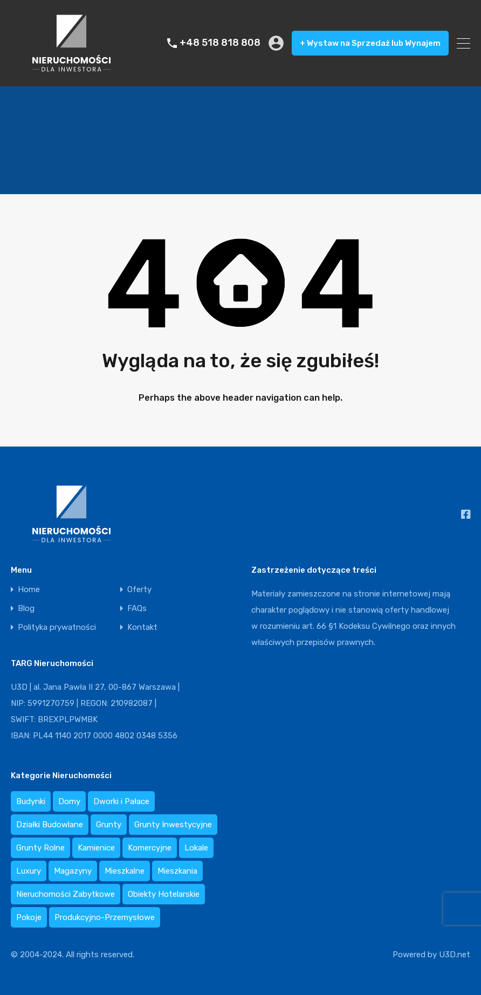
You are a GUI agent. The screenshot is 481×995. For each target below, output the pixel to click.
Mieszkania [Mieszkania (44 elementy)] (177, 871)
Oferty (139, 590)
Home (29, 590)
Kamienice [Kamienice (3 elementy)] (96, 848)
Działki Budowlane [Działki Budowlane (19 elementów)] (49, 824)
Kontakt (142, 627)
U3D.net (454, 954)
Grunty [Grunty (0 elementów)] (108, 824)
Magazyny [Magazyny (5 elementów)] (73, 871)
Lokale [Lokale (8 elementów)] (196, 848)
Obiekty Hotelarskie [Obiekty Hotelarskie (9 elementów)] (164, 894)
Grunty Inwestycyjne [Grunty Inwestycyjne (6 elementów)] (173, 824)
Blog (26, 609)
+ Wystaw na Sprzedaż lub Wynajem (370, 43)
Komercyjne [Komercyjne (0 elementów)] (149, 848)
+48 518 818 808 (220, 43)
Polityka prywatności (57, 627)
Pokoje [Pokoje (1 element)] (29, 917)
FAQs (137, 609)
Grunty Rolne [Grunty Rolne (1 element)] (40, 848)
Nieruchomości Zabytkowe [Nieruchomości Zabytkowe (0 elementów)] (65, 894)
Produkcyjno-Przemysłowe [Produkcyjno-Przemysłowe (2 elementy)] (104, 917)
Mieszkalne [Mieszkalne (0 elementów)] (125, 871)
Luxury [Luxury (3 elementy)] (28, 871)
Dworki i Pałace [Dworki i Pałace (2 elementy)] (121, 801)
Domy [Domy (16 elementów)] (69, 801)
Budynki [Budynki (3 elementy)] (30, 801)
